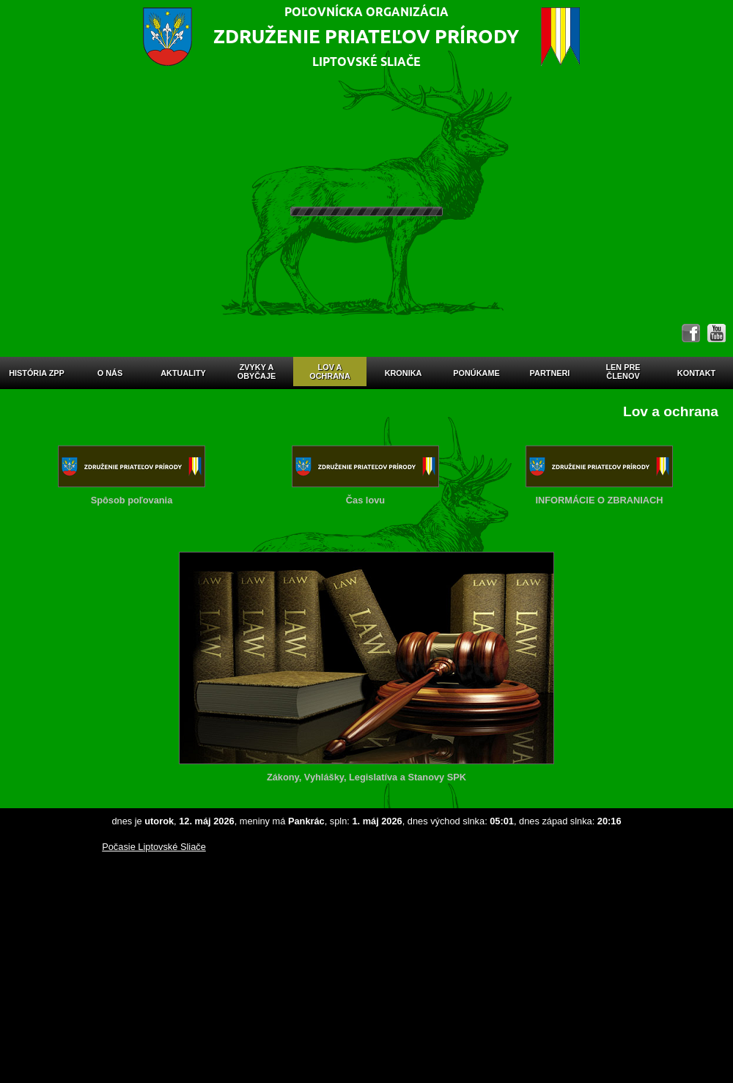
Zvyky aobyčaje (256, 371)
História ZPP (37, 373)
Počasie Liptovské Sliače (154, 846)
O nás (109, 373)
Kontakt (696, 373)
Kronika (403, 373)
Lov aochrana (329, 371)
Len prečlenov (622, 371)
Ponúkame (476, 373)
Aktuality (183, 373)
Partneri (550, 373)
